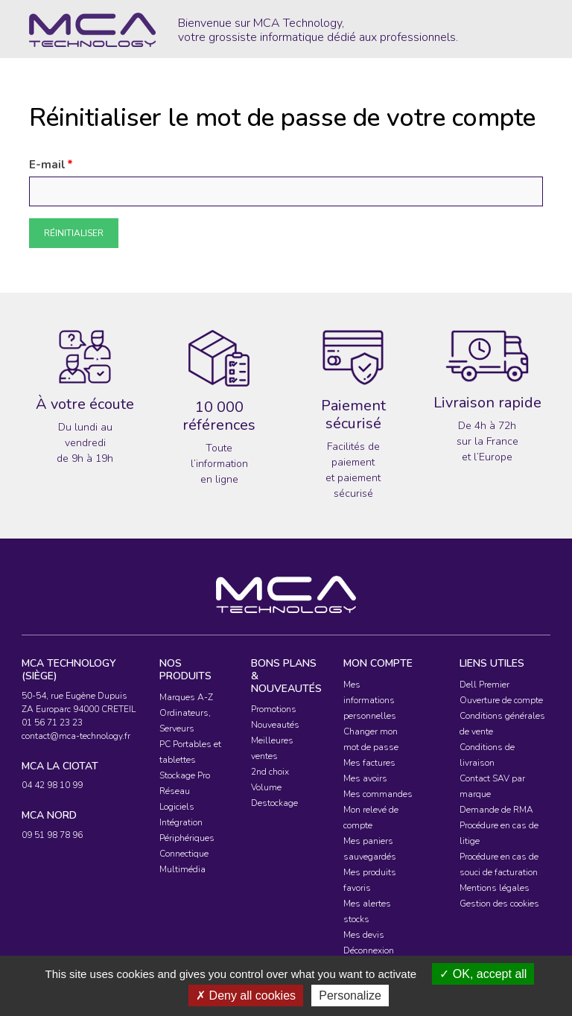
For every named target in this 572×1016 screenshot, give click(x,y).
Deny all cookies (246, 995)
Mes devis (363, 935)
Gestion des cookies (499, 903)
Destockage (274, 803)
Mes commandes (378, 794)
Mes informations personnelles (369, 700)
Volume (266, 787)
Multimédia (182, 869)
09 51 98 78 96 (52, 835)
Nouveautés (275, 725)
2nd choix (270, 772)
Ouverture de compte (501, 700)
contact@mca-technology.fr (76, 736)
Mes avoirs (365, 778)
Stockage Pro (184, 775)
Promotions (273, 709)
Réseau (174, 791)
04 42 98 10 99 (52, 785)
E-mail (47, 164)
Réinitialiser (74, 233)
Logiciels (176, 807)
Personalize (350, 995)
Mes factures (369, 763)
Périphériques (186, 838)
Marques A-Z (186, 697)
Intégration (181, 822)
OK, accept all (483, 974)
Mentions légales (495, 888)
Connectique (184, 854)
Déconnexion (368, 950)
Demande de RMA (496, 810)
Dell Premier (484, 684)
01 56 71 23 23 (52, 722)
